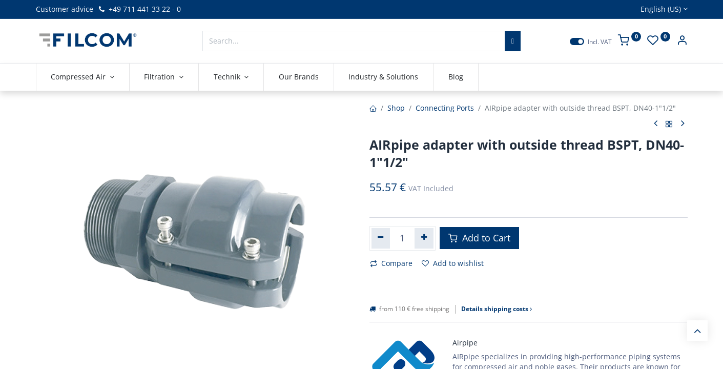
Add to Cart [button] (479, 238)
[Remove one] (380, 238)
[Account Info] (682, 41)
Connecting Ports (445, 108)
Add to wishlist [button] (453, 263)
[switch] (577, 41)
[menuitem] (299, 77)
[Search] (513, 41)
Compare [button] (391, 263)
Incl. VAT (600, 42)
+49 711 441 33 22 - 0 (139, 9)
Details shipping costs (496, 309)
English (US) (661, 9)
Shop (396, 108)
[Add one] (424, 238)
